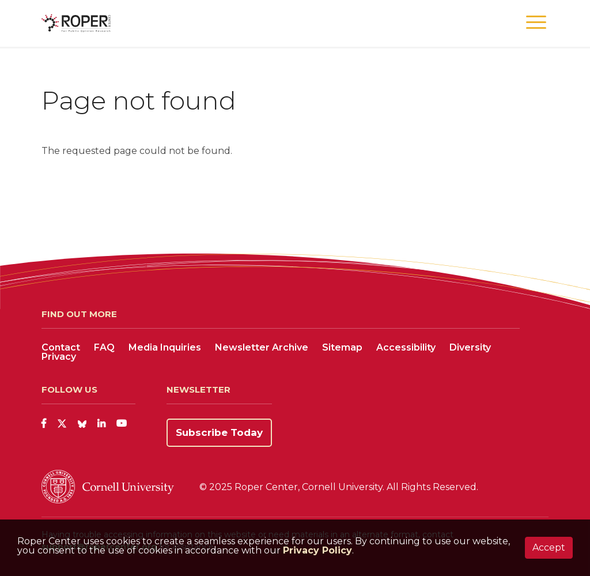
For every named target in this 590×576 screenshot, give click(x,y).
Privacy (58, 356)
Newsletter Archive (261, 347)
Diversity (470, 347)
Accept (548, 547)
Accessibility (406, 347)
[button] (536, 23)
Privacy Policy (317, 550)
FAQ (104, 347)
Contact (60, 347)
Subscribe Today (219, 432)
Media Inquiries (164, 347)
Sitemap (342, 347)
